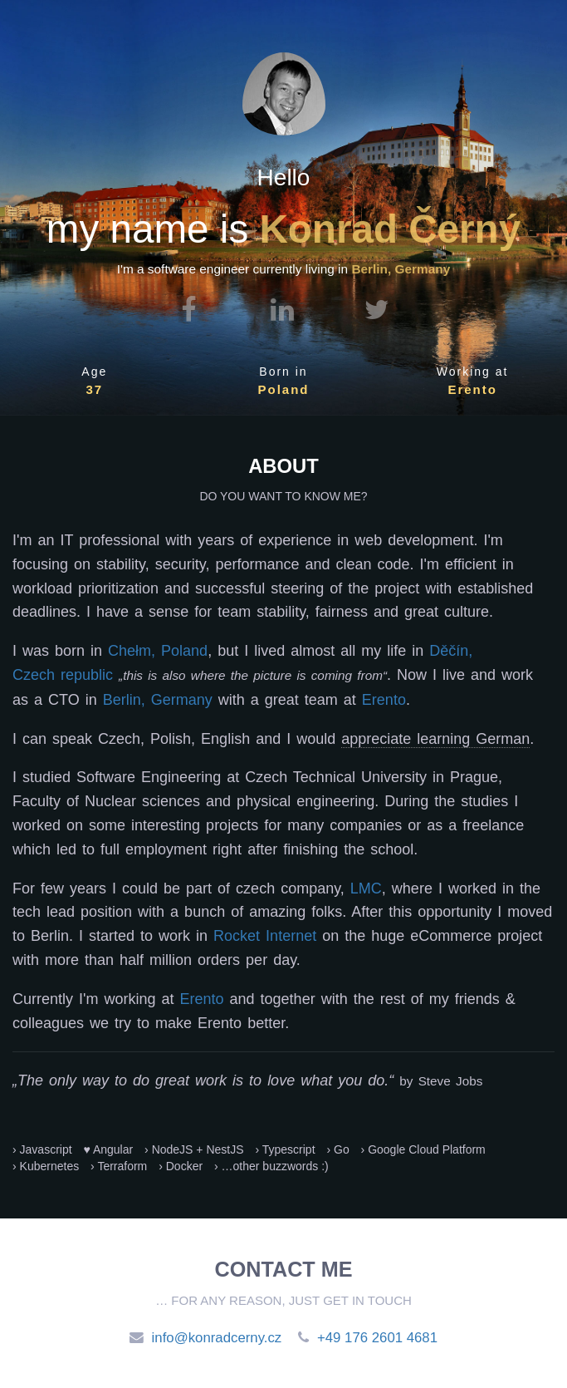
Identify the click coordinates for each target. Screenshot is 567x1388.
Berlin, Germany (158, 700)
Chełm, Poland (158, 650)
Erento (472, 389)
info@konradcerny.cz (217, 1338)
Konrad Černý (390, 229)
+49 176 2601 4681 (377, 1338)
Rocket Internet (264, 936)
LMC (366, 888)
